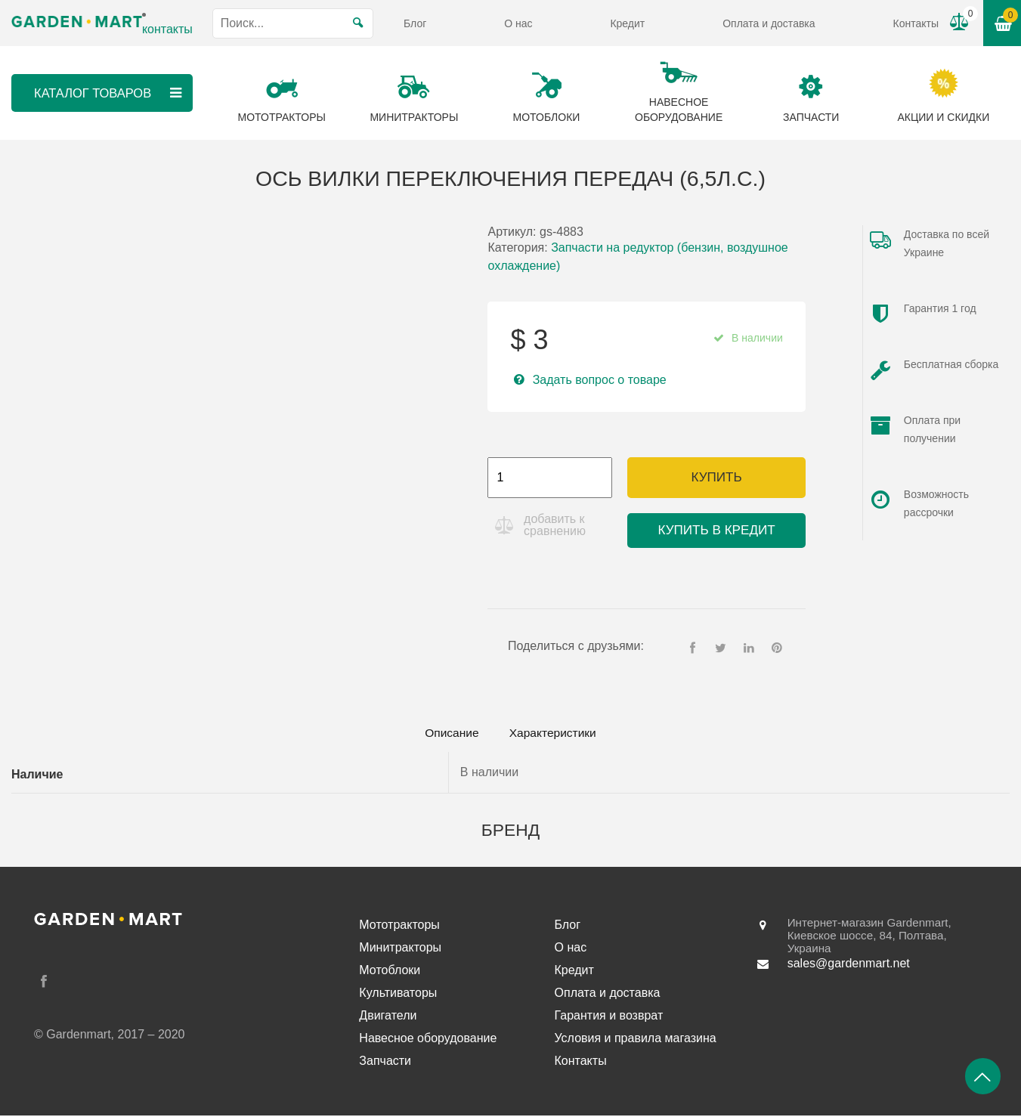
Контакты (915, 23)
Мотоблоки (389, 971)
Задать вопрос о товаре (600, 379)
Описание (447, 733)
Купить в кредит (716, 530)
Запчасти (385, 1062)
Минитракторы (400, 948)
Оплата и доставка (768, 23)
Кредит (627, 23)
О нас (518, 23)
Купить (716, 477)
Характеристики (557, 733)
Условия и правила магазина (635, 1039)
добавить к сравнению (556, 524)
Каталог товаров (108, 93)
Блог (415, 23)
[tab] (446, 733)
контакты (167, 29)
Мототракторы (399, 926)
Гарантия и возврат (609, 1016)
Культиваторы (398, 994)
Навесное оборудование (428, 1039)
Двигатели (387, 1016)
